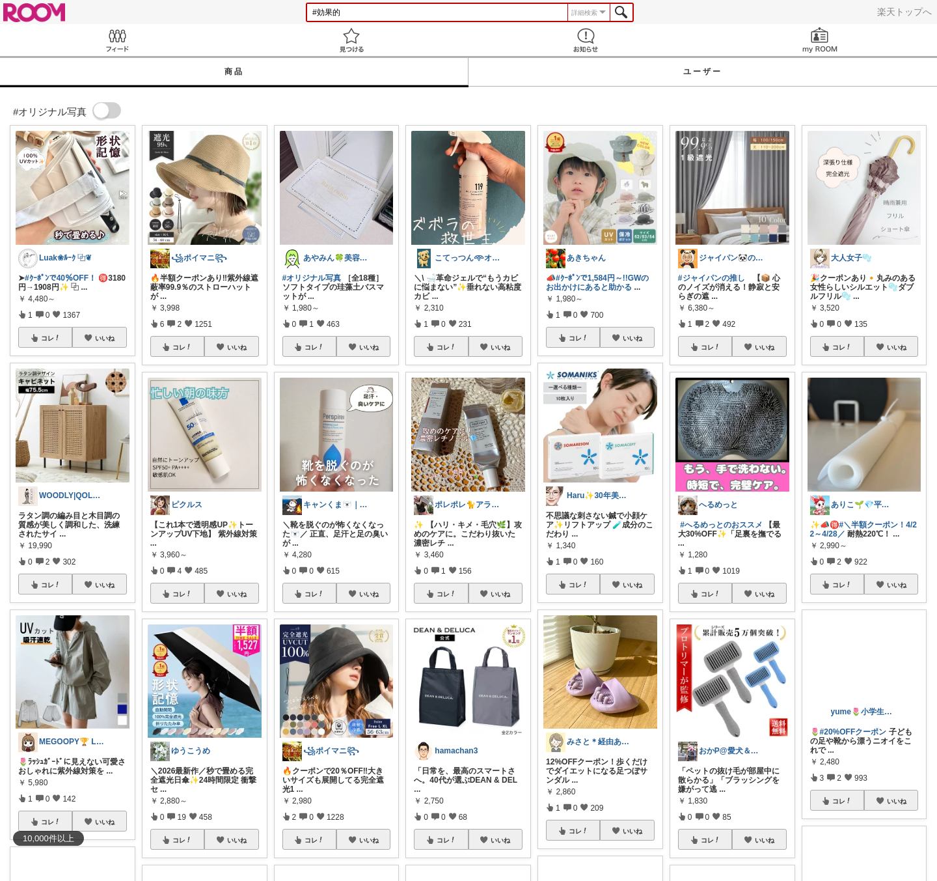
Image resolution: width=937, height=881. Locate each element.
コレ (51, 338)
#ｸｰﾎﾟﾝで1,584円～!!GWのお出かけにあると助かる (597, 282)
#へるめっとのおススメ (721, 524)
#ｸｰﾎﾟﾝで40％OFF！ (60, 278)
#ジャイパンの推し (711, 278)
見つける (351, 40)
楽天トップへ (904, 12)
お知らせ (585, 40)
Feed (117, 40)
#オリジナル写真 (312, 278)
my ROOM (820, 40)
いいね (105, 338)
